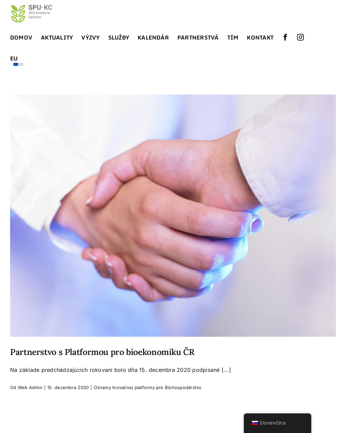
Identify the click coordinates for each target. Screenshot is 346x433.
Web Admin (30, 387)
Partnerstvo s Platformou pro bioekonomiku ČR (102, 352)
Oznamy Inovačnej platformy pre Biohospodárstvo (148, 387)
